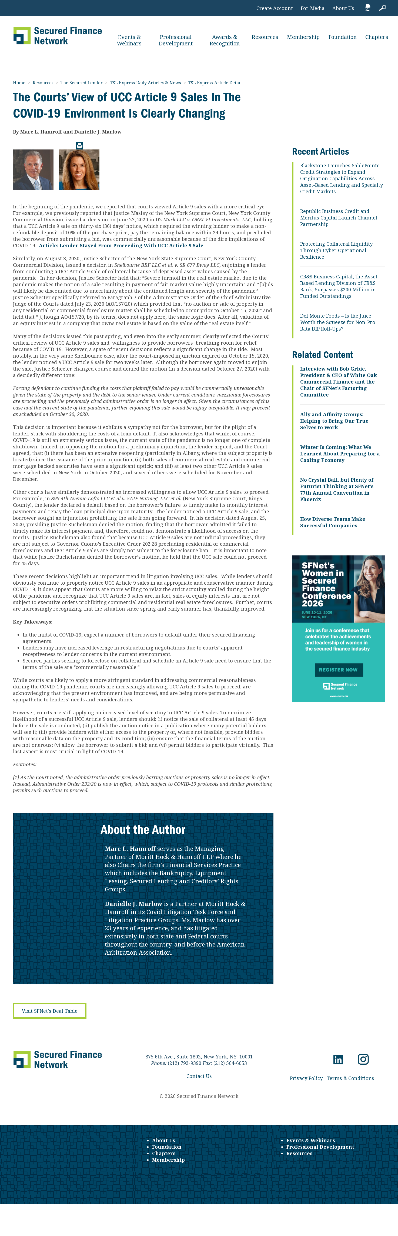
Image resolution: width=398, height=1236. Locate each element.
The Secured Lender (82, 83)
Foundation (342, 37)
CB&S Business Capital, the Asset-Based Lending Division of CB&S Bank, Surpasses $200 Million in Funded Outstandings (339, 286)
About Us (343, 8)
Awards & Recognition (224, 40)
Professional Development (176, 40)
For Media (313, 8)
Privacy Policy (306, 1078)
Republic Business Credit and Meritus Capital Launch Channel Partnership (338, 217)
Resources (265, 37)
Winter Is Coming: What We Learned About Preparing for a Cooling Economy (340, 453)
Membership (303, 37)
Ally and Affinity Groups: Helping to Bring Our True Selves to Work (334, 421)
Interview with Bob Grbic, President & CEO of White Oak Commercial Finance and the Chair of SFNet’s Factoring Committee (338, 381)
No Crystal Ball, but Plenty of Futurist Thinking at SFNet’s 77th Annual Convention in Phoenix (336, 489)
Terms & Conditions (350, 1078)
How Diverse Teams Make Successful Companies (332, 522)
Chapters (376, 37)
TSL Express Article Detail (215, 83)
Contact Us (199, 1076)
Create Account (274, 8)
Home (19, 83)
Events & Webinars (129, 40)
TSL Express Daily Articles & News (146, 83)
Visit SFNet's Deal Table (50, 1011)
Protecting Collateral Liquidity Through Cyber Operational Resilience (336, 250)
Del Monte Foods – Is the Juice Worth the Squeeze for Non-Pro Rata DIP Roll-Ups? (337, 322)
